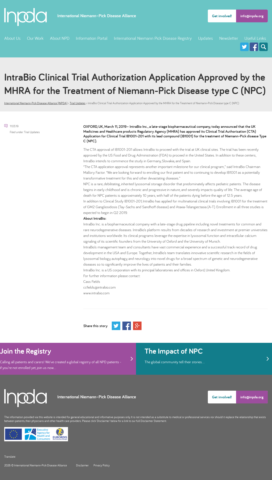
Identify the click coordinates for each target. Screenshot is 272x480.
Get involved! (222, 15)
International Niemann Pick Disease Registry (153, 38)
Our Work (35, 38)
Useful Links (255, 38)
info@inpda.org (252, 15)
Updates (205, 38)
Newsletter (228, 38)
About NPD (59, 38)
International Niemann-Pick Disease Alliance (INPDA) (35, 103)
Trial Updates (77, 103)
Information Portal (92, 38)
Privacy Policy (102, 465)
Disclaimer (82, 465)
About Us (12, 38)
